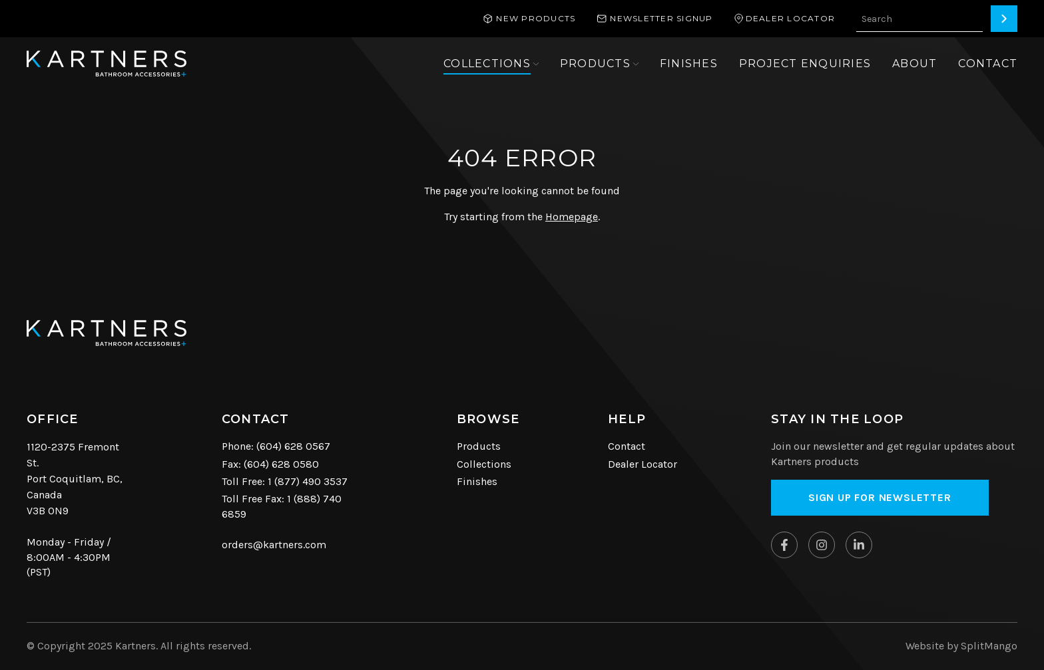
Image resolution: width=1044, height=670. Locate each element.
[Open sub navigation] (491, 64)
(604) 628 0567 (293, 446)
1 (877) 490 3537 (308, 481)
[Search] (1004, 18)
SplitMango (989, 645)
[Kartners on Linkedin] (859, 545)
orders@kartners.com (274, 544)
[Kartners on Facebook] (784, 545)
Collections (484, 464)
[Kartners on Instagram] (821, 545)
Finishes (477, 481)
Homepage (571, 216)
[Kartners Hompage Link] (106, 64)
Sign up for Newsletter (879, 497)
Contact (626, 446)
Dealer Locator (642, 464)
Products (479, 446)
